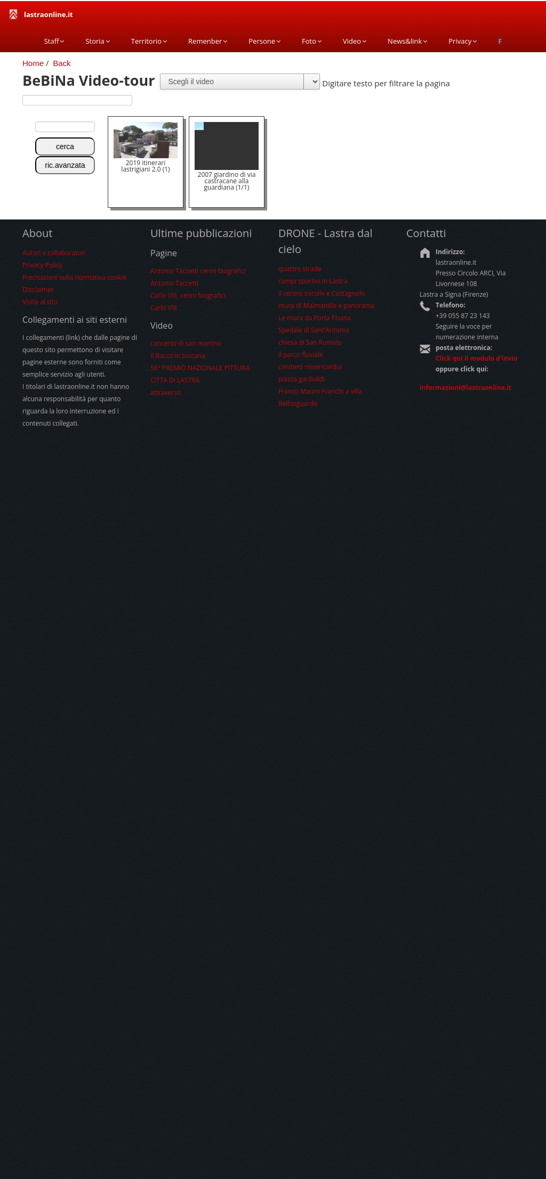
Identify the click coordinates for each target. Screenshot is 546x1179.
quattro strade (300, 268)
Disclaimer (38, 289)
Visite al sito (40, 301)
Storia (97, 41)
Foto (312, 41)
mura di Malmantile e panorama (326, 305)
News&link (407, 41)
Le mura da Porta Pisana (314, 317)
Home (33, 63)
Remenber (207, 41)
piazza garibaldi (301, 379)
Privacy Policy (42, 265)
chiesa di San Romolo (310, 342)
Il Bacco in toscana (177, 355)
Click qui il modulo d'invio (477, 358)
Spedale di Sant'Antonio (313, 330)
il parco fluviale (300, 354)
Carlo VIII (163, 307)
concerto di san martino (185, 343)
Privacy (462, 41)
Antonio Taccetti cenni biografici (197, 270)
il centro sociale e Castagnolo (321, 293)
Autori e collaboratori (54, 252)
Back (61, 63)
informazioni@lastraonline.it (465, 387)
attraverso (165, 392)
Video (354, 41)
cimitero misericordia (310, 366)
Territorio (149, 41)
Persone (264, 41)
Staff (54, 41)
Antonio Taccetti (174, 283)
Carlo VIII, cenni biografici (188, 295)
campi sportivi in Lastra (313, 281)
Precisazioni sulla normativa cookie (74, 277)
